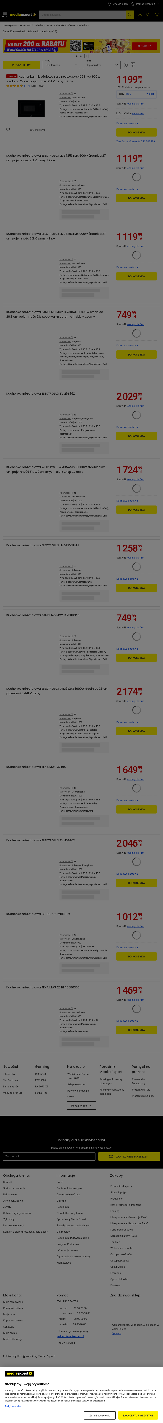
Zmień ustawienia (99, 1415)
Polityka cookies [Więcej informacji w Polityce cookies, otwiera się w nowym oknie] (13, 1406)
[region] (81, 1395)
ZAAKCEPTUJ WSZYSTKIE (138, 1415)
